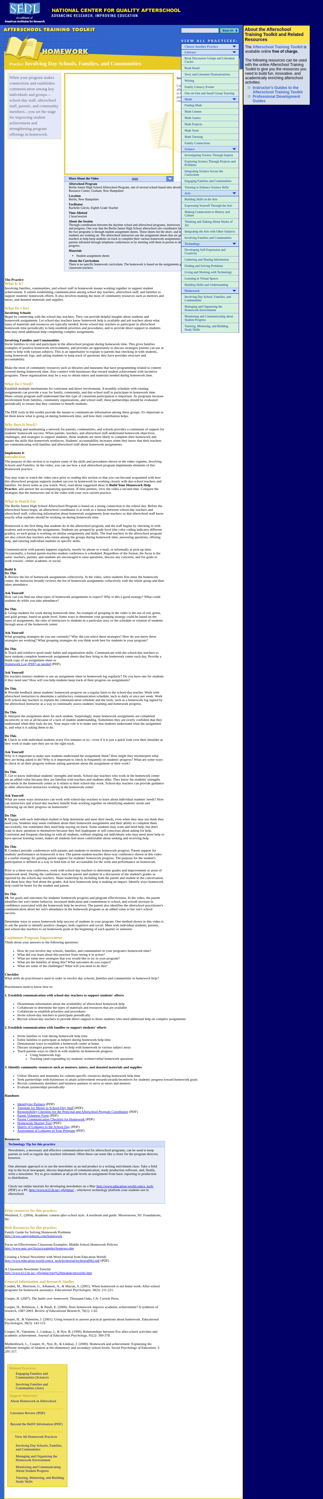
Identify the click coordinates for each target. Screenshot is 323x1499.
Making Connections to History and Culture (207, 213)
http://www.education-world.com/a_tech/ (125, 1186)
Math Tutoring (194, 137)
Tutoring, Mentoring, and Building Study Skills (206, 327)
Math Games (193, 118)
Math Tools (192, 130)
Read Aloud (192, 68)
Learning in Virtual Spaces (201, 278)
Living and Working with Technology (208, 272)
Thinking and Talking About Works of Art (208, 223)
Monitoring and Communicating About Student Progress (38, 1468)
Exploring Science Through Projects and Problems (210, 163)
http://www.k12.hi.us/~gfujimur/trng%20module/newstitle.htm (48, 1273)
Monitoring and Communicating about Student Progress (209, 318)
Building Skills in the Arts (201, 199)
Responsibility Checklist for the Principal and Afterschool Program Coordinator (72, 1111)
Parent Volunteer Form (33, 1115)
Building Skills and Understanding (206, 284)
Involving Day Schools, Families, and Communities (39, 1447)
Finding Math (193, 105)
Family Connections (197, 143)
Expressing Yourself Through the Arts (208, 205)
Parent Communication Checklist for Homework (51, 1119)
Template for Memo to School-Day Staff (45, 1108)
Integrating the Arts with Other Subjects (210, 231)
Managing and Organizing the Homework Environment (203, 308)
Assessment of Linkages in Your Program (46, 1130)
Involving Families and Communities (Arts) (32, 1386)
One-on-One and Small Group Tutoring (209, 93)
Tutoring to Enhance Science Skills (207, 187)
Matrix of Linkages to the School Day (43, 1127)
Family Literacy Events (199, 87)
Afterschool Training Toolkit (277, 47)
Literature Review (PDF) (27, 1413)
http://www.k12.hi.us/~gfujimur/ (51, 1190)
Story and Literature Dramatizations (207, 74)
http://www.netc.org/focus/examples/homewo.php (39, 1248)
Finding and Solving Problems (204, 266)
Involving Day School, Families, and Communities (208, 298)
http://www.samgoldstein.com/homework (33, 1236)
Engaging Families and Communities (208, 181)
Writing (189, 80)
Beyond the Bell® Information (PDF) (36, 1424)
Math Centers (193, 111)
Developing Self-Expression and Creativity (205, 251)
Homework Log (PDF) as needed (28, 664)
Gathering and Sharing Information (207, 259)
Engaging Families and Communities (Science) (32, 1375)
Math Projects (193, 124)
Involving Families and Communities (208, 237)
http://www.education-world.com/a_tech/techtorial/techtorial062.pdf (52, 1260)
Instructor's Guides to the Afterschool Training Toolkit (277, 90)
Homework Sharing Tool (34, 1123)
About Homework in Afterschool (33, 1401)
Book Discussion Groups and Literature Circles (210, 59)
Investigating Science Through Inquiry (209, 155)
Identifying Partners (31, 1104)
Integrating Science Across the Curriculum (204, 172)
